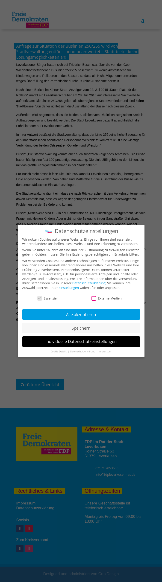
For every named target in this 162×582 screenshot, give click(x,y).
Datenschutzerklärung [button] (83, 351)
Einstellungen (69, 287)
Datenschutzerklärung (89, 283)
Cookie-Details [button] (58, 351)
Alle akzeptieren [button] (81, 314)
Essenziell (47, 298)
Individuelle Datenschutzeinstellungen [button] (81, 341)
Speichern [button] (81, 328)
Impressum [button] (105, 351)
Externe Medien (106, 298)
